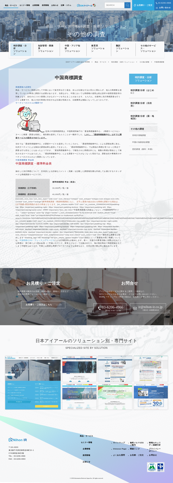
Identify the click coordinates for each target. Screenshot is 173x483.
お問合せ (153, 455)
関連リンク (135, 449)
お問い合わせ (165, 8)
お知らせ (54, 5)
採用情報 (45, 5)
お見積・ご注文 (137, 455)
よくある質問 (119, 455)
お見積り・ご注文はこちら (39, 304)
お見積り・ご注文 (144, 5)
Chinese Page (120, 449)
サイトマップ (119, 443)
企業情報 (35, 5)
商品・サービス (11, 5)
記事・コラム (66, 5)
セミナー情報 (25, 5)
